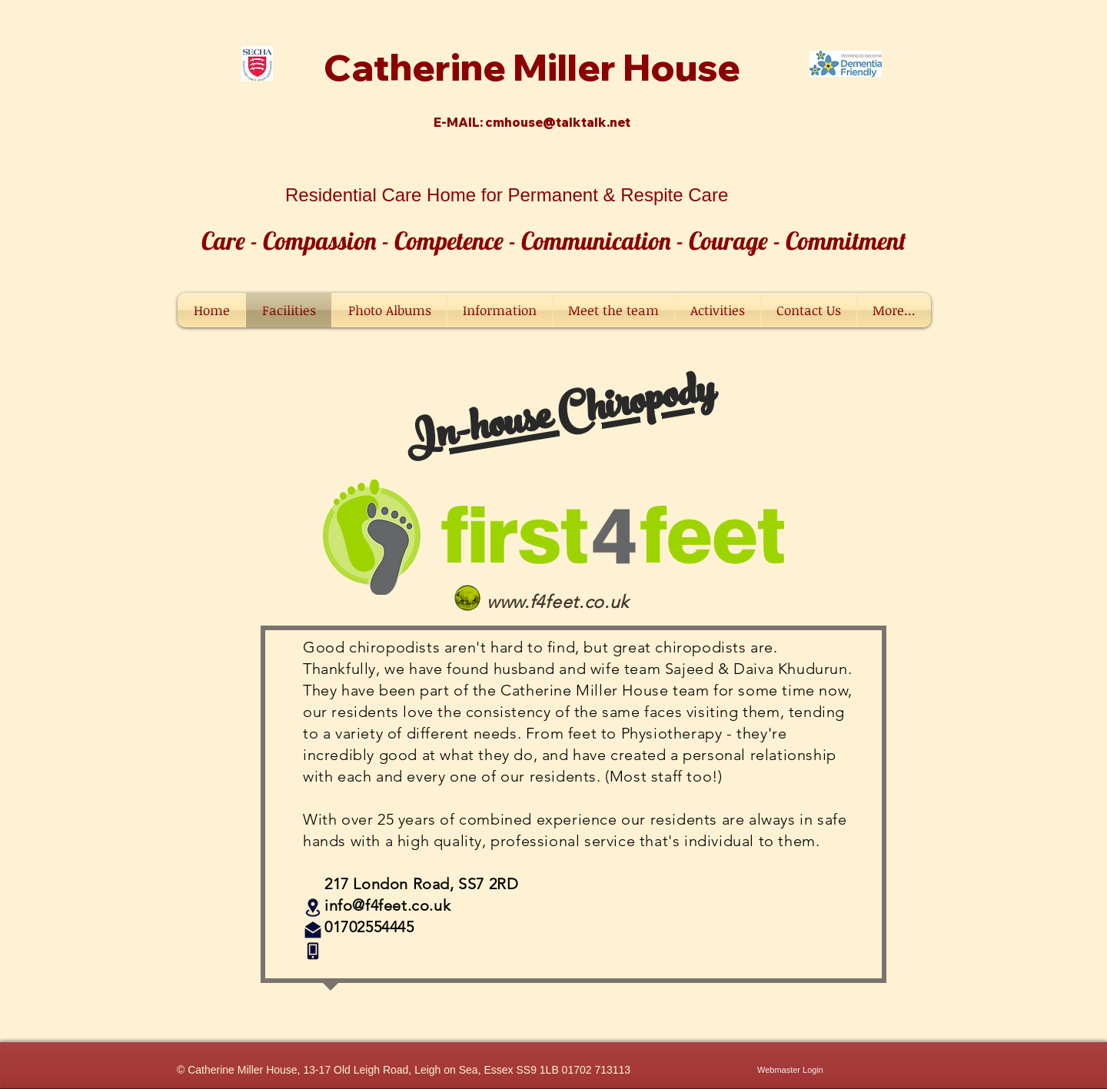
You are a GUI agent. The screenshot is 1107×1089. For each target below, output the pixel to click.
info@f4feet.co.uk (387, 905)
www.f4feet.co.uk (558, 602)
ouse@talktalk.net (571, 122)
